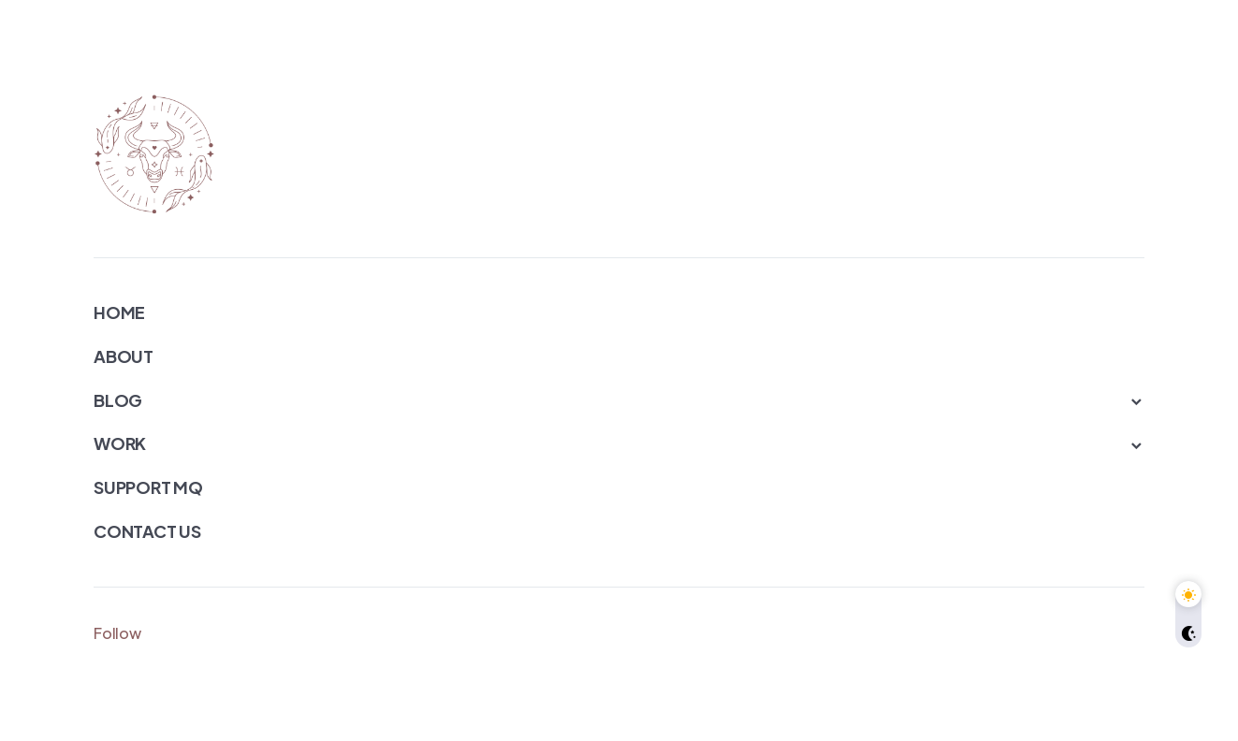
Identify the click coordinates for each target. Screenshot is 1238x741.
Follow (117, 633)
